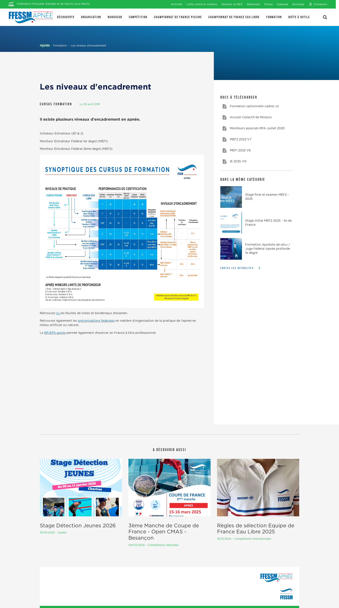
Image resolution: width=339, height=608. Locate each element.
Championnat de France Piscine (178, 17)
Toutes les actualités (237, 268)
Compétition (138, 17)
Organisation (91, 17)
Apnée (45, 45)
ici (58, 313)
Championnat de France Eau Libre (234, 17)
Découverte (66, 17)
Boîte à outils (299, 17)
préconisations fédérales (96, 320)
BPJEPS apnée (55, 332)
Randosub (115, 17)
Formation (274, 17)
